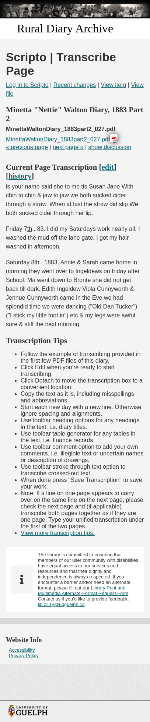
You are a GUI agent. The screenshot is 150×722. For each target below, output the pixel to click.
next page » (68, 147)
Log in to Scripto (27, 85)
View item (113, 85)
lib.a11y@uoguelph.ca (61, 604)
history (19, 176)
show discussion (110, 147)
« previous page (27, 147)
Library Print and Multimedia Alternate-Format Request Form (83, 590)
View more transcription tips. (58, 533)
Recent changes (74, 85)
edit (107, 167)
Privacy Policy (24, 655)
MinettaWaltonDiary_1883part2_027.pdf (58, 139)
